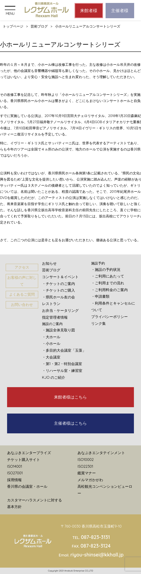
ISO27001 (15, 473)
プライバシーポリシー (109, 316)
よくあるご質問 (22, 294)
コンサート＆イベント (60, 276)
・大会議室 (51, 357)
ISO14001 (14, 466)
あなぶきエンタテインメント (101, 452)
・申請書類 (100, 296)
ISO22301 (85, 466)
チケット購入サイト (23, 459)
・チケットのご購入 (58, 290)
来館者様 (88, 10)
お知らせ (49, 263)
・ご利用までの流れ (107, 283)
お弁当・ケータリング (60, 310)
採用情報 (14, 479)
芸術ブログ (39, 26)
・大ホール (51, 337)
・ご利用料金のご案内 (109, 289)
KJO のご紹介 (53, 377)
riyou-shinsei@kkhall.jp (97, 555)
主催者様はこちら (70, 423)
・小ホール (51, 343)
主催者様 (119, 10)
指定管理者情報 (55, 317)
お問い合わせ (22, 304)
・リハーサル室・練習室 (62, 370)
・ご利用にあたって (107, 276)
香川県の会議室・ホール (27, 486)
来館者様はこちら (70, 397)
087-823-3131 (95, 537)
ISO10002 (85, 459)
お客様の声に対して (22, 281)
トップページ (13, 26)
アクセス (22, 267)
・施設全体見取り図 (58, 330)
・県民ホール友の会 (58, 297)
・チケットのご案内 (58, 283)
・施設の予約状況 (105, 269)
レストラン (51, 303)
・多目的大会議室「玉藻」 (64, 350)
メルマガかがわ (90, 479)
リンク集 (98, 323)
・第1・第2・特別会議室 (62, 363)
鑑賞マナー (86, 473)
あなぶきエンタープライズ (29, 452)
